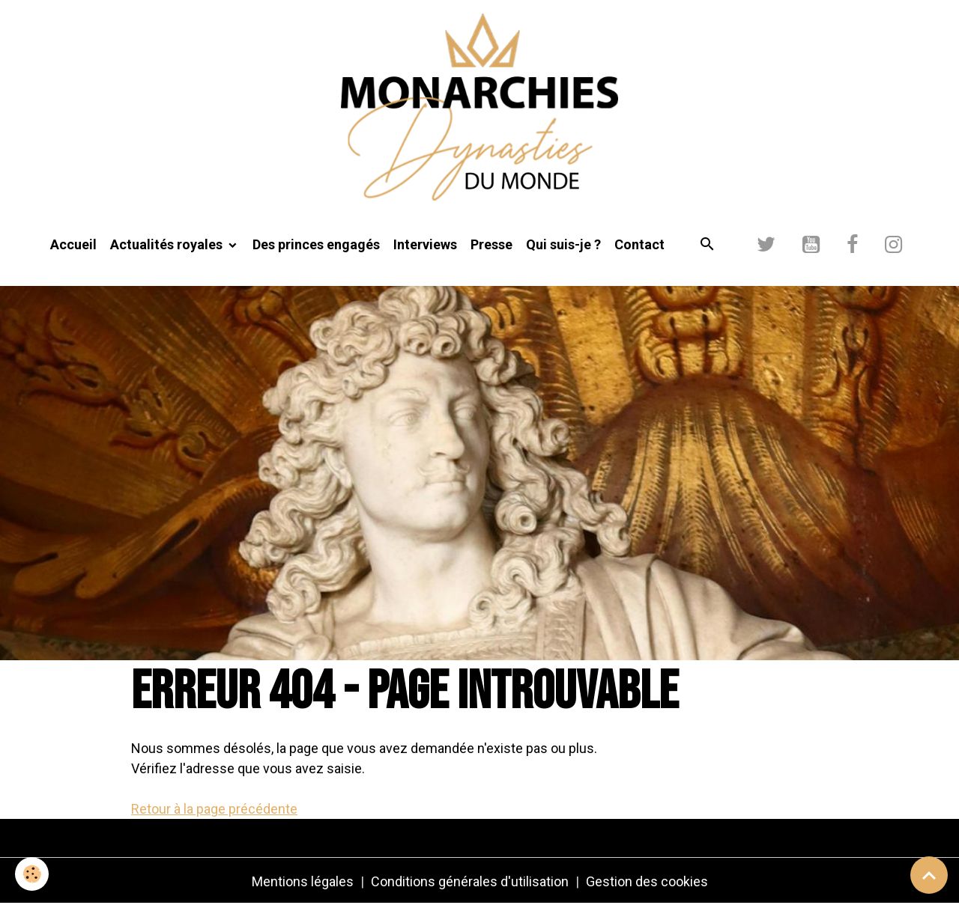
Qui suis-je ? (563, 244)
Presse (491, 244)
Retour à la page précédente (214, 809)
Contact (639, 244)
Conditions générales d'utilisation (470, 881)
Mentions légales (303, 881)
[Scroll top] (929, 875)
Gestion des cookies (647, 881)
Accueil (73, 244)
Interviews (425, 244)
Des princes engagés (316, 244)
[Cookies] (32, 874)
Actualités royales (168, 244)
